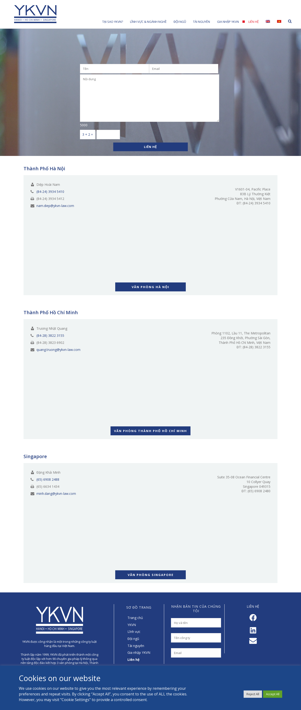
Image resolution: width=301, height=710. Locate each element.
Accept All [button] (272, 694)
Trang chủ (135, 617)
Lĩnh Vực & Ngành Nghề (148, 22)
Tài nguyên (201, 22)
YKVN (131, 625)
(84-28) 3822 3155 (50, 335)
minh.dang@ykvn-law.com (56, 494)
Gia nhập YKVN (228, 22)
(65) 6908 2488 (47, 479)
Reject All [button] (252, 694)
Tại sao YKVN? (112, 22)
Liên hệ (253, 22)
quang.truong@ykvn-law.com (58, 350)
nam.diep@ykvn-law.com (55, 206)
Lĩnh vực (133, 631)
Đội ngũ (133, 638)
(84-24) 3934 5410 (50, 192)
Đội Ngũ (180, 22)
